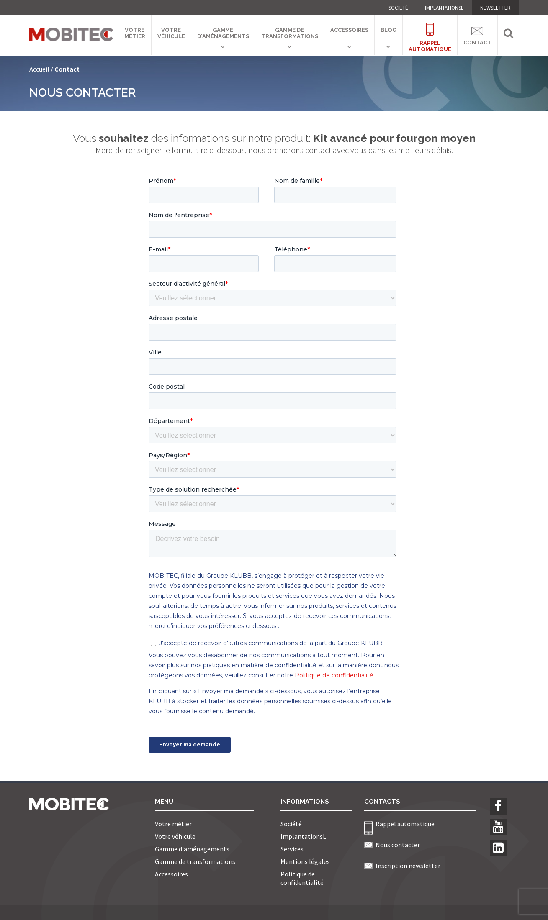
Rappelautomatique (430, 32)
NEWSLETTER (495, 7)
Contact (477, 34)
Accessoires (349, 30)
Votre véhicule (171, 33)
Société (398, 7)
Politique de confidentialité (302, 878)
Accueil (39, 69)
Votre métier (134, 33)
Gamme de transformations (289, 33)
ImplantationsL (444, 7)
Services (292, 849)
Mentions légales (305, 861)
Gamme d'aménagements (223, 33)
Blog (388, 30)
